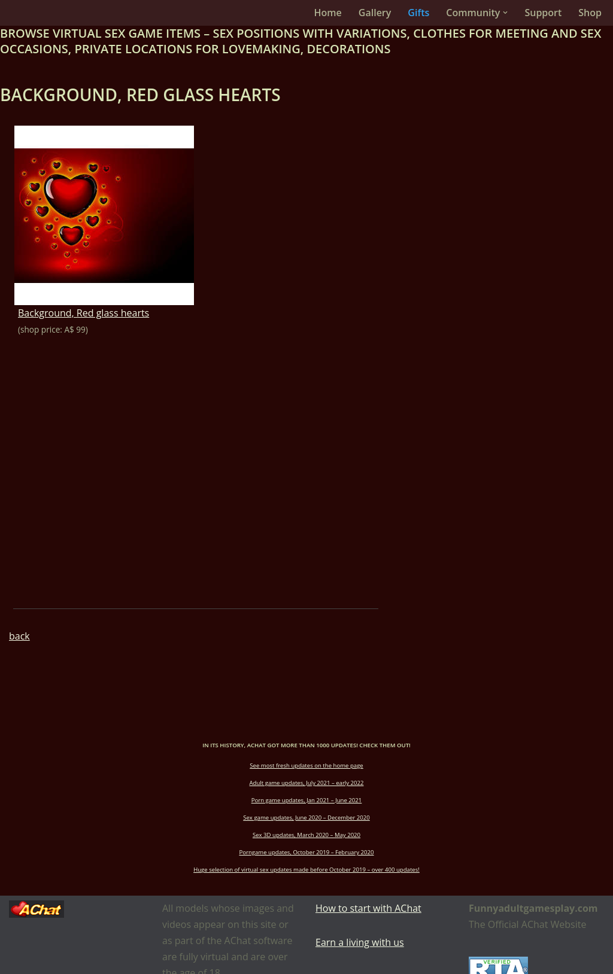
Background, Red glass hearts (83, 312)
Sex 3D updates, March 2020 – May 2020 (306, 835)
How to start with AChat (368, 908)
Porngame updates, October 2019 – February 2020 (306, 852)
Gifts (418, 12)
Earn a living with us (359, 942)
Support (543, 12)
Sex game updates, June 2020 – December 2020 (306, 817)
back (19, 636)
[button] (505, 12)
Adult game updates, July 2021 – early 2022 (307, 783)
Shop (590, 12)
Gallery (375, 12)
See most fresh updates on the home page (306, 765)
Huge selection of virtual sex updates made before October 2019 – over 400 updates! (306, 869)
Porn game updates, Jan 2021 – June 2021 (306, 800)
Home (328, 12)
